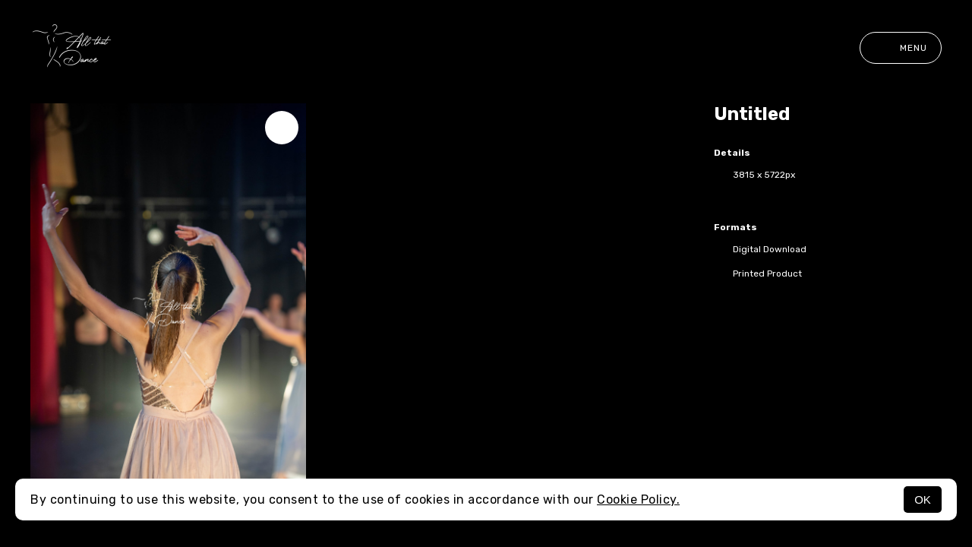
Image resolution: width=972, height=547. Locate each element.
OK (922, 499)
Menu (900, 48)
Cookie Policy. (638, 499)
